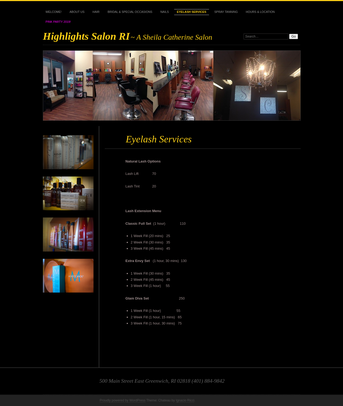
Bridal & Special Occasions (129, 11)
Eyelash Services (191, 11)
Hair (95, 11)
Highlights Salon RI (86, 36)
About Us (77, 11)
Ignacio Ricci (185, 400)
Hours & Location (260, 11)
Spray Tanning (226, 11)
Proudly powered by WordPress (123, 400)
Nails (164, 11)
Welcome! (54, 11)
